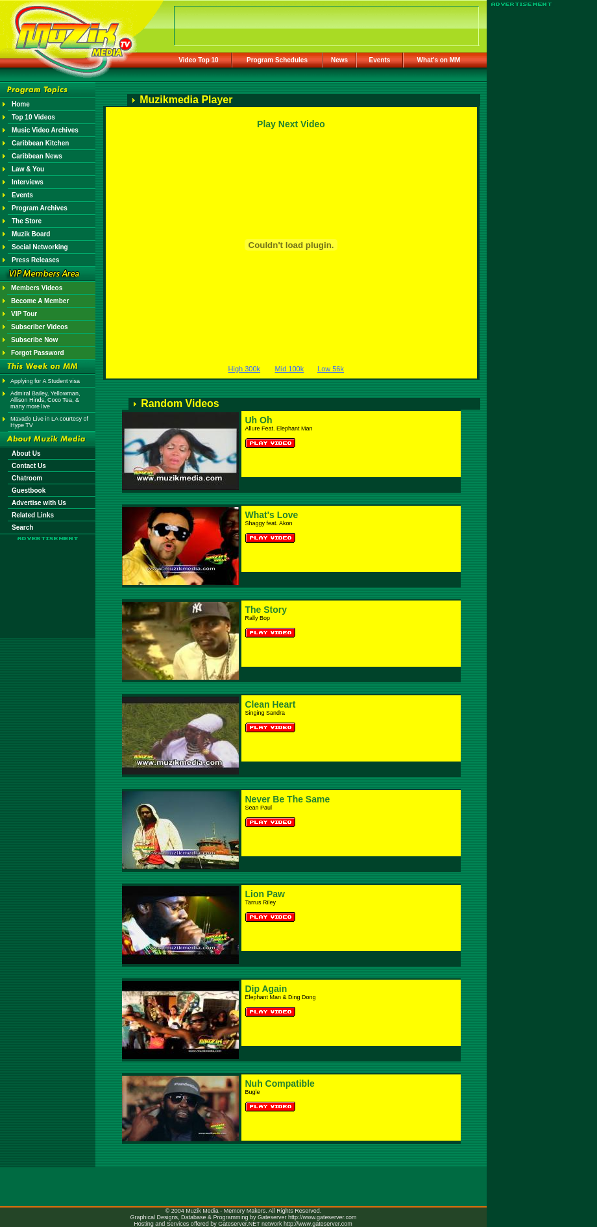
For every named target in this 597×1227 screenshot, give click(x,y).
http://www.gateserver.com (322, 1217)
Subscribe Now (34, 339)
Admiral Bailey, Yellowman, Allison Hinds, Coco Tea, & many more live (45, 400)
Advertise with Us (39, 502)
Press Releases (35, 260)
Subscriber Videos (39, 326)
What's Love (271, 515)
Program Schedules (277, 60)
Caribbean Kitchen (40, 143)
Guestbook (28, 490)
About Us (26, 453)
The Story (266, 609)
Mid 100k (289, 369)
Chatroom (27, 478)
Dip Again (266, 989)
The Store (27, 221)
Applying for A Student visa (45, 381)
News (339, 60)
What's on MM (439, 60)
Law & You (28, 169)
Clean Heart (270, 704)
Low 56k (330, 369)
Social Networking (40, 247)
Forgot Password (37, 352)
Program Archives (39, 208)
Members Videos (36, 287)
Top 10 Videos (33, 117)
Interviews (27, 182)
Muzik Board (31, 234)
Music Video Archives (45, 130)
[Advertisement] (48, 579)
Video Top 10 (198, 60)
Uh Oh (259, 420)
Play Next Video (291, 124)
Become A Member (40, 300)
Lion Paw (265, 894)
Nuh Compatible (280, 1083)
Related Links (33, 515)
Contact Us (29, 465)
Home (21, 104)
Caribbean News (37, 156)
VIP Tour (24, 313)
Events (380, 60)
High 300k (244, 369)
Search (22, 527)
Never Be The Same (287, 799)
